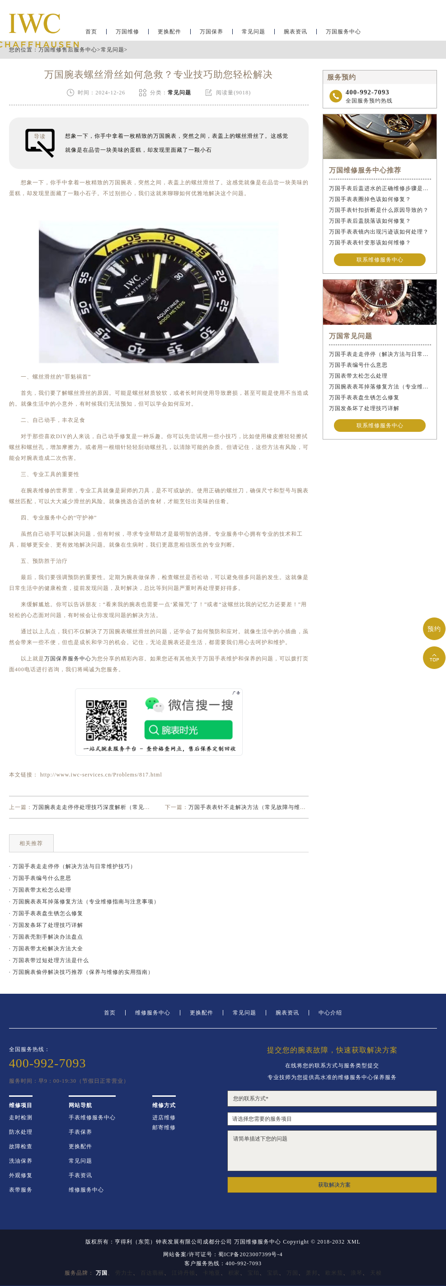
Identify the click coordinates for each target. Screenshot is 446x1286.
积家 (234, 1273)
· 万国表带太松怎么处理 (40, 890)
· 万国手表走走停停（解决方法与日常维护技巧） (72, 866)
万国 (292, 1273)
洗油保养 (21, 1161)
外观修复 (21, 1175)
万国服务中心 (343, 34)
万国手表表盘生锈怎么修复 (364, 397)
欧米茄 (334, 1273)
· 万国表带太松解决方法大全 (46, 948)
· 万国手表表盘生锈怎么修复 (46, 913)
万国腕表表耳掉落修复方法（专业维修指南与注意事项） (380, 386)
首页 (110, 1012)
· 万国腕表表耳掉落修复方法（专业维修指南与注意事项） (84, 901)
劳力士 (124, 1273)
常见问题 (253, 34)
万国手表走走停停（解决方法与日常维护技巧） (380, 354)
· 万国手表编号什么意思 (40, 878)
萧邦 (312, 1273)
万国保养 (211, 34)
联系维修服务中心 (380, 260)
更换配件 (169, 34)
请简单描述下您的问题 (332, 1150)
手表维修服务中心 (92, 1117)
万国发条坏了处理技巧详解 (364, 408)
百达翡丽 (152, 1273)
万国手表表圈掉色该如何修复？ (370, 199)
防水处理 (21, 1132)
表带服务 (21, 1189)
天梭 (376, 1273)
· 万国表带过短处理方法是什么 (49, 960)
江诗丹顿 (183, 1273)
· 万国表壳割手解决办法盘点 (46, 937)
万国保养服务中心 (67, 658)
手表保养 (80, 1132)
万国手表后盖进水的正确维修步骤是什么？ (380, 188)
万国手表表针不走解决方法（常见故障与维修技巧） (256, 807)
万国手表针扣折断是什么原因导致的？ (379, 210)
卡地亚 (212, 1273)
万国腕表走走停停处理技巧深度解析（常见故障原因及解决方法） (118, 807)
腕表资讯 (295, 34)
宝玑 (273, 1273)
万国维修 (127, 34)
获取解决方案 (334, 1185)
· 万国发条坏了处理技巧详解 (46, 925)
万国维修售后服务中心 (67, 49)
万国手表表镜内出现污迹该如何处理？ (379, 232)
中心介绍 (330, 1012)
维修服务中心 (152, 1012)
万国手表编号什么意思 (358, 365)
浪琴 (356, 1273)
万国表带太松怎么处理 (358, 376)
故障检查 (21, 1146)
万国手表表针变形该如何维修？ (370, 242)
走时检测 (21, 1117)
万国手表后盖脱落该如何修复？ (370, 221)
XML (354, 1241)
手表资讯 (80, 1175)
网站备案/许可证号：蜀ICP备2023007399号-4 (222, 1254)
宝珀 (253, 1273)
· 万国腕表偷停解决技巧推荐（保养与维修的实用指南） (81, 972)
